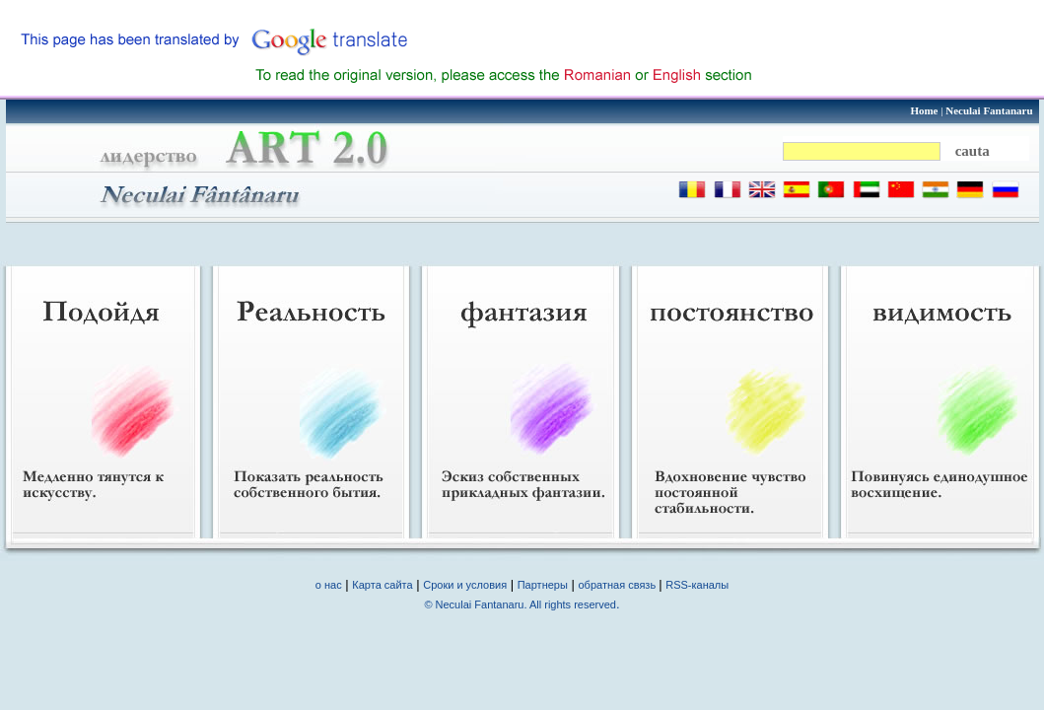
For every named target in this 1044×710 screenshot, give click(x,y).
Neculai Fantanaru (988, 110)
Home (924, 110)
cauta (972, 151)
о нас (328, 585)
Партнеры (543, 585)
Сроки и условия (465, 585)
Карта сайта (382, 585)
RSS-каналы (697, 585)
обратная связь (619, 585)
